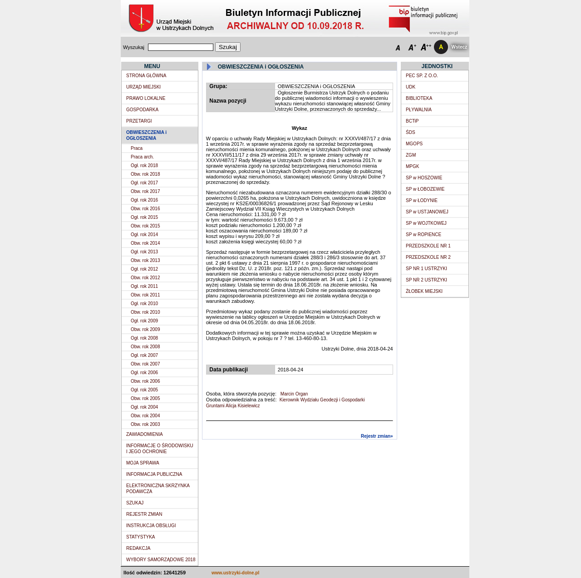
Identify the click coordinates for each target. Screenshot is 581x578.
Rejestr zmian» (377, 436)
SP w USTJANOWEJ (427, 211)
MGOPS (414, 143)
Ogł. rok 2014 (144, 234)
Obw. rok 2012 (145, 277)
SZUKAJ (134, 502)
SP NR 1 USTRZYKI (426, 268)
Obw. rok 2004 (145, 415)
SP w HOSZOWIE (424, 177)
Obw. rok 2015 (145, 225)
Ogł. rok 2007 (144, 355)
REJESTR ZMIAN (144, 514)
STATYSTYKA (140, 536)
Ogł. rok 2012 (144, 269)
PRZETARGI (139, 121)
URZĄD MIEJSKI (143, 86)
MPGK (412, 166)
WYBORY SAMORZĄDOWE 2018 (160, 559)
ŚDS (410, 132)
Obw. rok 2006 (145, 381)
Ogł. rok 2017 (144, 182)
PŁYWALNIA (419, 109)
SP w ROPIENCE (423, 234)
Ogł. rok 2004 (144, 407)
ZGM (411, 155)
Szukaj (228, 47)
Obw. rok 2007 (145, 363)
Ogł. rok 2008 (144, 338)
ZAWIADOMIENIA (144, 434)
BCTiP (412, 121)
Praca (137, 148)
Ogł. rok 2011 (144, 286)
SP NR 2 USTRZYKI (426, 279)
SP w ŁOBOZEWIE (425, 189)
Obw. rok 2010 (145, 312)
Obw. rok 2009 (145, 329)
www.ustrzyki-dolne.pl (235, 572)
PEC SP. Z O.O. (422, 75)
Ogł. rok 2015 (144, 217)
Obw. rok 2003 (145, 424)
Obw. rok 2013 (145, 260)
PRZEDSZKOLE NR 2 (428, 257)
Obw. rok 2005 (145, 398)
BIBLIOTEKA (419, 98)
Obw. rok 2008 (145, 346)
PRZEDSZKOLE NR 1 (428, 245)
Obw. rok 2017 (145, 191)
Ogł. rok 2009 (144, 320)
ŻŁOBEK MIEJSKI (424, 291)
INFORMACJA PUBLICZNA (154, 474)
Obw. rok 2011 (145, 294)
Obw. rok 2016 (145, 208)
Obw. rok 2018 (145, 174)
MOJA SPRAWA (142, 462)
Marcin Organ (293, 393)
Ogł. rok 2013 (144, 251)
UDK (410, 86)
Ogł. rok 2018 (144, 165)
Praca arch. (142, 156)
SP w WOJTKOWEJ (426, 223)
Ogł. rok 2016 (144, 200)
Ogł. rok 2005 (144, 389)
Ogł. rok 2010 (144, 303)
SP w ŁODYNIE (422, 200)
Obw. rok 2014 (145, 243)
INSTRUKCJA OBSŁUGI (151, 525)
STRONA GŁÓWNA (146, 75)
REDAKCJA (138, 548)
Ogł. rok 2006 (144, 372)
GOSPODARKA (142, 109)
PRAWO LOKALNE (145, 98)
